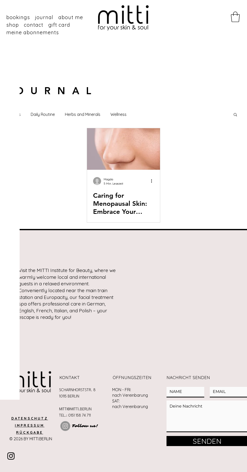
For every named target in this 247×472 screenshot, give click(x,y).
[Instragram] (11, 456)
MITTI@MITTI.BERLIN (75, 409)
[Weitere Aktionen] (153, 181)
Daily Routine (43, 114)
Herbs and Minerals (82, 114)
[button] (235, 17)
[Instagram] (65, 426)
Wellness (118, 114)
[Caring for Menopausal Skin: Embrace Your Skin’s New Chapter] (123, 149)
